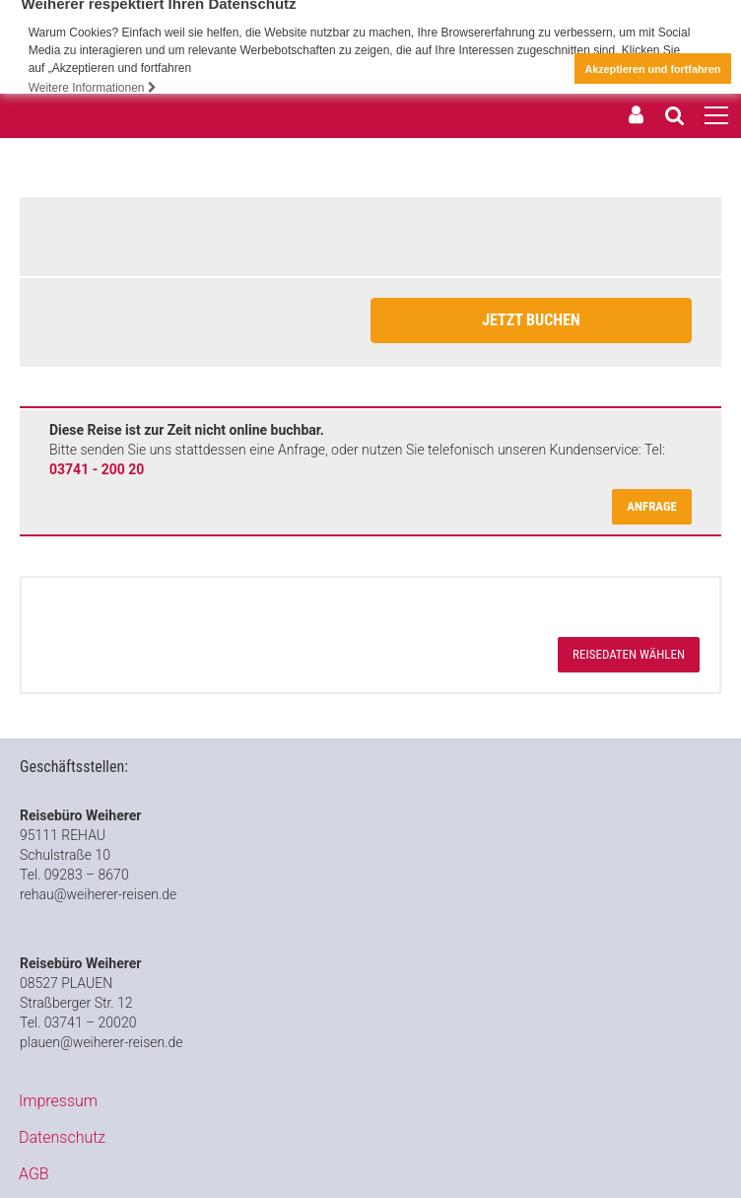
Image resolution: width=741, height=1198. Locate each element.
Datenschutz (62, 1136)
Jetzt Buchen (531, 320)
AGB (34, 1172)
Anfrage (652, 506)
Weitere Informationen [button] (93, 88)
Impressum (58, 1100)
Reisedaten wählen (629, 654)
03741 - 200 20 (96, 469)
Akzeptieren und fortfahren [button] (652, 69)
